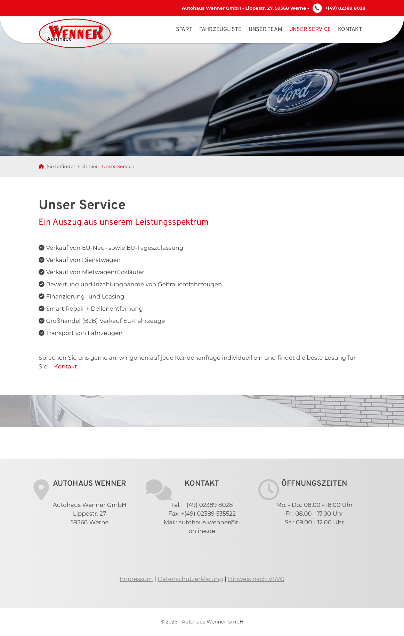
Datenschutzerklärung (190, 578)
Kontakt (350, 29)
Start (184, 29)
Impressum (136, 578)
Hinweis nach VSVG (256, 578)
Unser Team (265, 29)
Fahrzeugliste (220, 29)
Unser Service (310, 29)
